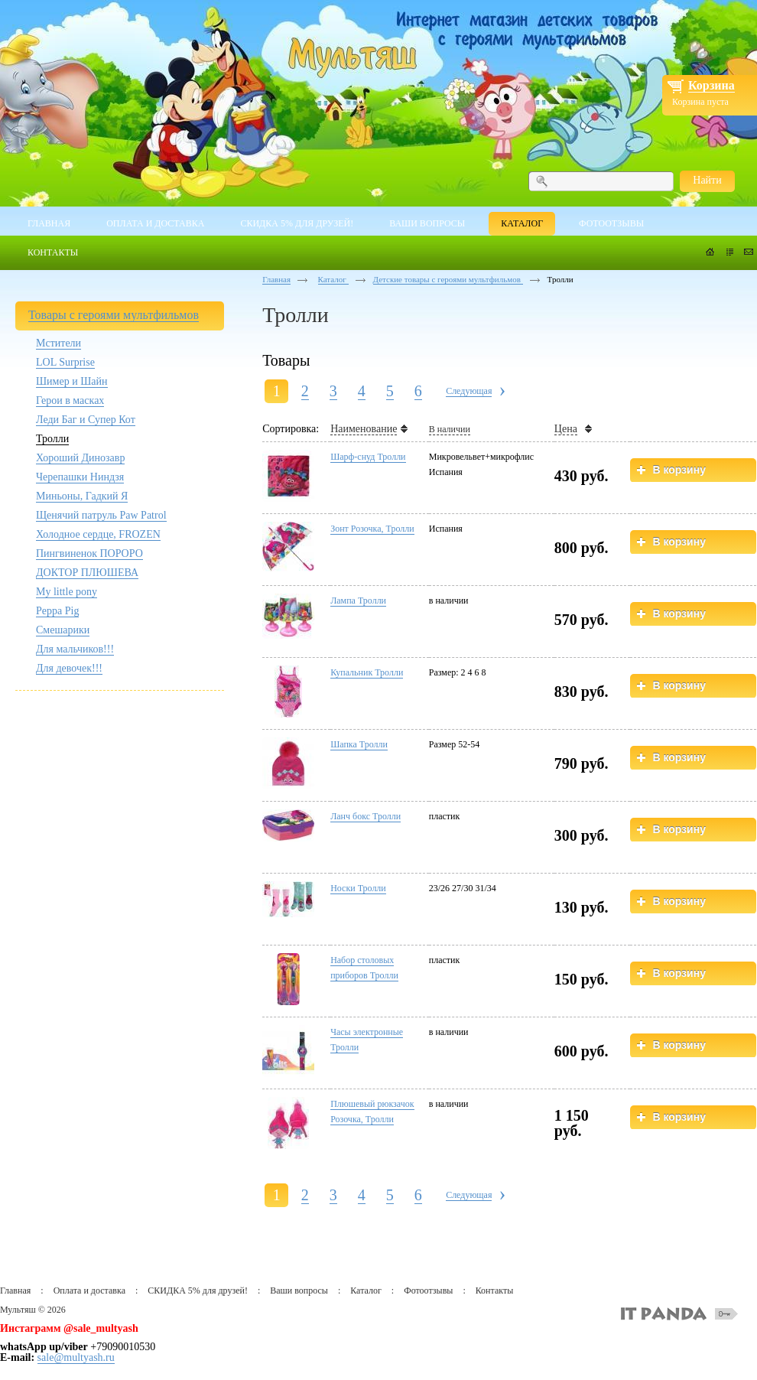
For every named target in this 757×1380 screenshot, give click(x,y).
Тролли (52, 438)
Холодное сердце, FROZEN (98, 534)
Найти (707, 180)
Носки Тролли (358, 888)
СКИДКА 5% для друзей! (198, 1290)
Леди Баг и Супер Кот (85, 419)
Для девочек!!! (69, 668)
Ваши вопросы (299, 1290)
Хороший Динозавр (80, 458)
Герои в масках (70, 400)
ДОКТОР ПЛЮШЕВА (87, 572)
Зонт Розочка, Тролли (372, 528)
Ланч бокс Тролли (365, 816)
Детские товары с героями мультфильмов (448, 279)
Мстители (58, 343)
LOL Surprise (65, 362)
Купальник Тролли (366, 672)
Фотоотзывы (428, 1290)
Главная (276, 279)
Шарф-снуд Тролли (367, 456)
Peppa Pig (57, 611)
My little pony (66, 591)
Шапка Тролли (359, 744)
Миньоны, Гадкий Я (82, 496)
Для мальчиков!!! (75, 649)
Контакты (495, 1290)
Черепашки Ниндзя (80, 477)
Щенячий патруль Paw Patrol (101, 515)
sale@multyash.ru (76, 1357)
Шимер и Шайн (72, 381)
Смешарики (62, 630)
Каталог (333, 279)
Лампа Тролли (358, 600)
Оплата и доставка (89, 1290)
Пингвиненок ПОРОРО (89, 553)
